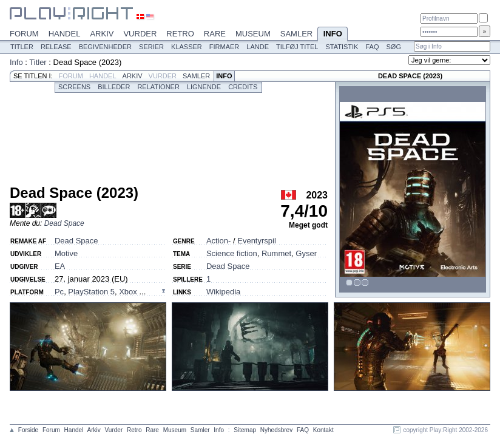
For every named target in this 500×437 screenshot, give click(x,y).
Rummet (276, 253)
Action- (218, 240)
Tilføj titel (297, 46)
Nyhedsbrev (276, 430)
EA (60, 266)
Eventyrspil (256, 240)
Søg (393, 46)
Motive (66, 253)
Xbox (129, 291)
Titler (21, 46)
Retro (180, 33)
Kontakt (323, 430)
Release (56, 46)
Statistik (341, 46)
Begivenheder (105, 46)
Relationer (158, 86)
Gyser (306, 253)
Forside (28, 430)
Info (332, 34)
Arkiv (101, 33)
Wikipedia (223, 291)
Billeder (114, 86)
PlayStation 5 (91, 291)
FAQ (372, 46)
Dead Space (64, 223)
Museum (253, 33)
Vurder (140, 33)
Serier (151, 46)
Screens (74, 86)
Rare (215, 33)
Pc (59, 291)
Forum (24, 33)
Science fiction (231, 253)
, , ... (100, 291)
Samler (296, 33)
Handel (65, 33)
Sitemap (245, 430)
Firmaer (224, 46)
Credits (242, 86)
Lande (257, 46)
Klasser (186, 46)
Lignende (204, 86)
